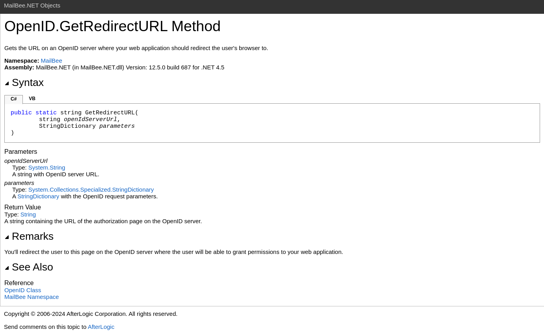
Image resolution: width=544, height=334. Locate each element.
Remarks (29, 236)
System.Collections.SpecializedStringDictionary (91, 189)
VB (32, 98)
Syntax (24, 82)
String (28, 214)
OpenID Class (22, 290)
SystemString (46, 167)
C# (14, 99)
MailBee (51, 60)
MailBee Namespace (31, 296)
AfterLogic (101, 326)
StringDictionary (38, 196)
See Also (28, 267)
